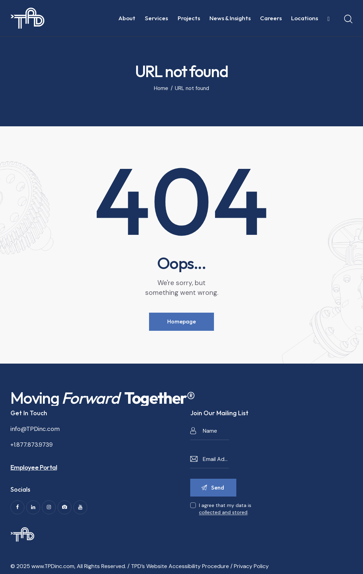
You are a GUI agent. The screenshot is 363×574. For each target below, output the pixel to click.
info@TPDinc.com (35, 429)
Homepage (181, 321)
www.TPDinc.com (52, 566)
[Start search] (348, 19)
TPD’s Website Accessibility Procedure (180, 566)
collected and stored (223, 512)
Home (161, 88)
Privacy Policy (251, 566)
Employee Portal (33, 467)
